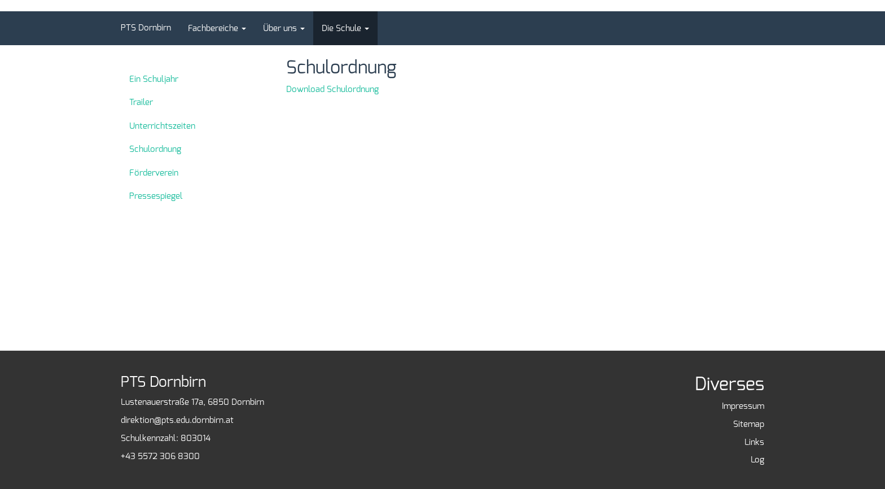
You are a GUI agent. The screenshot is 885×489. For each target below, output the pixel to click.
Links (754, 442)
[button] (217, 28)
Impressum (743, 406)
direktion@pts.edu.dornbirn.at (177, 420)
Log (757, 459)
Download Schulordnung (332, 89)
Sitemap (748, 424)
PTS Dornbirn (146, 27)
